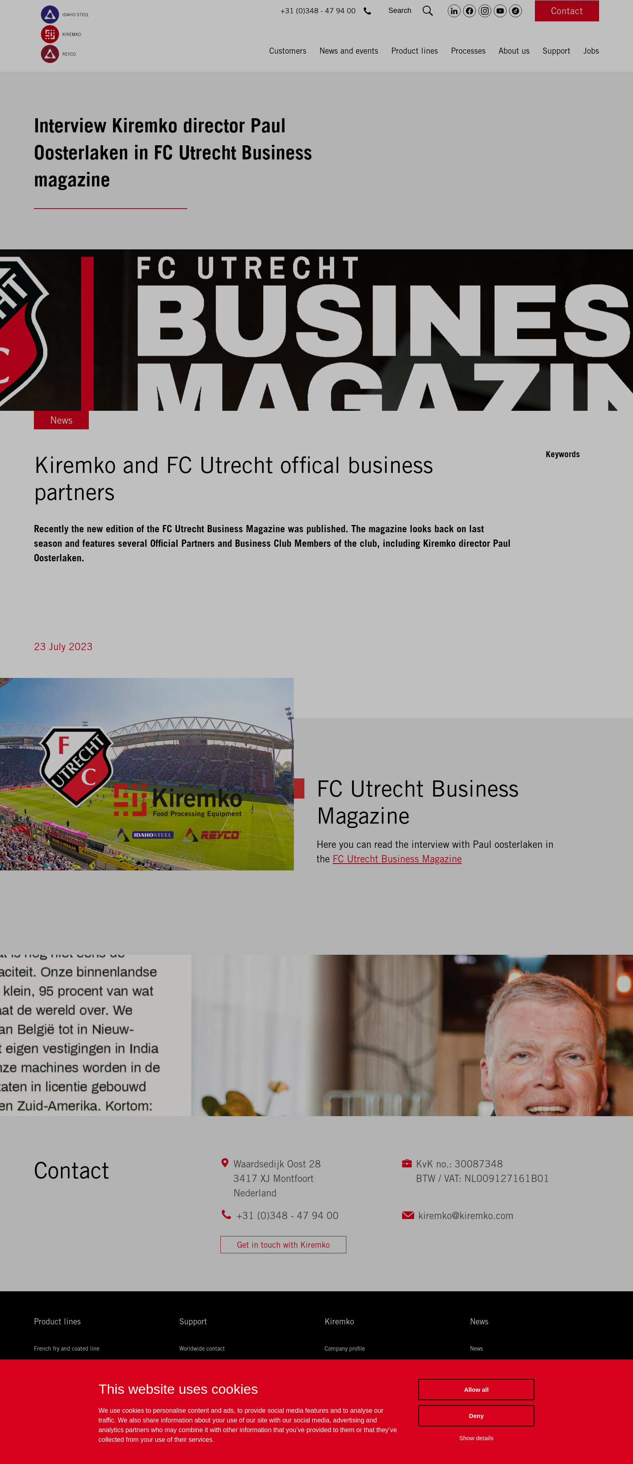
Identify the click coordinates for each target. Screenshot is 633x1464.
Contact (567, 10)
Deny (476, 1415)
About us (514, 50)
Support (556, 50)
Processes (468, 50)
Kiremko (339, 1321)
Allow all (476, 1389)
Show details (476, 1438)
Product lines (414, 50)
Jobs (591, 50)
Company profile (345, 1348)
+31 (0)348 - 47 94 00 (288, 1215)
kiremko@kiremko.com (466, 1215)
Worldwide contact (202, 1348)
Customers (287, 50)
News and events (348, 50)
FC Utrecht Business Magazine (397, 858)
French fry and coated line (66, 1348)
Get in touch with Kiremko (283, 1244)
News (61, 420)
